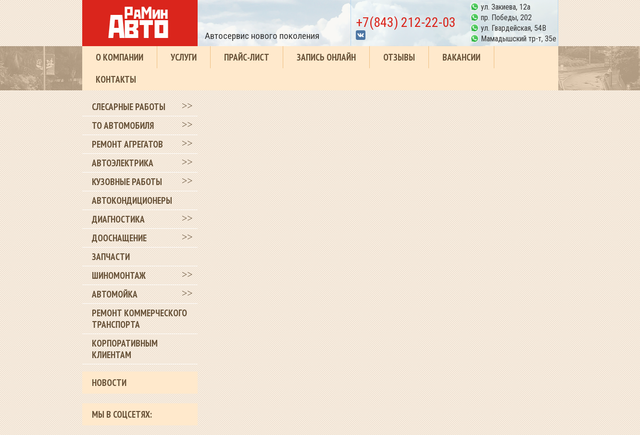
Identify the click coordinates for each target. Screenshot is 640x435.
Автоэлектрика (122, 163)
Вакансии (461, 57)
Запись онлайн (326, 57)
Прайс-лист (246, 57)
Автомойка (115, 294)
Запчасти (111, 256)
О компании (119, 57)
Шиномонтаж (119, 275)
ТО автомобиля (123, 125)
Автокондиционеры (132, 200)
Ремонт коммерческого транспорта (139, 318)
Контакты (116, 79)
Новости (109, 382)
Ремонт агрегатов (127, 144)
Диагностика (118, 219)
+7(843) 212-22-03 (406, 22)
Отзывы (399, 57)
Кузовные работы (127, 181)
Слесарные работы (128, 106)
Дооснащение (119, 238)
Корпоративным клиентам (125, 348)
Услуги (184, 57)
